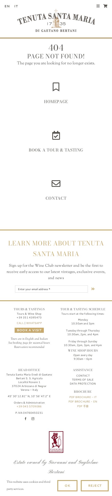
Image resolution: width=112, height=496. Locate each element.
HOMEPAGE (56, 102)
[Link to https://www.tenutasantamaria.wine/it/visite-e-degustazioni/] (56, 135)
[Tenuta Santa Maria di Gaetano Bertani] (56, 11)
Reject (94, 485)
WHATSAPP (34, 323)
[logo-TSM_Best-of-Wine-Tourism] (31, 433)
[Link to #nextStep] (93, 289)
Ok (67, 485)
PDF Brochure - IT (83, 397)
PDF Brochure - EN (82, 401)
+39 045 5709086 (29, 406)
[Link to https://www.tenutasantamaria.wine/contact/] (56, 183)
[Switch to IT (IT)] (17, 6)
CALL (20, 323)
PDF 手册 (83, 406)
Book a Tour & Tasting (56, 150)
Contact (56, 198)
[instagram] (32, 418)
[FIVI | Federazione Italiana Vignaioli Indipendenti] (56, 433)
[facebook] (25, 418)
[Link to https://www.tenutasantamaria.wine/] (56, 86)
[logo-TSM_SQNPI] (81, 433)
